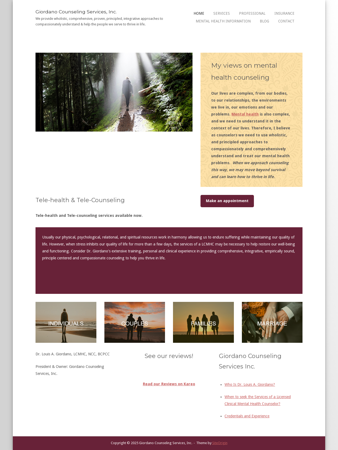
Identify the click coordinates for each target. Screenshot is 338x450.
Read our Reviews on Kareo (169, 384)
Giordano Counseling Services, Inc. (76, 11)
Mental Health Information (223, 21)
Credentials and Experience (247, 416)
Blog (264, 21)
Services (221, 13)
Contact (286, 21)
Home (199, 13)
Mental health (245, 114)
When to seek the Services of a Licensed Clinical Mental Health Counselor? (258, 400)
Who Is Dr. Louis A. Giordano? (250, 384)
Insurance (284, 13)
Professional (252, 13)
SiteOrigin (219, 443)
